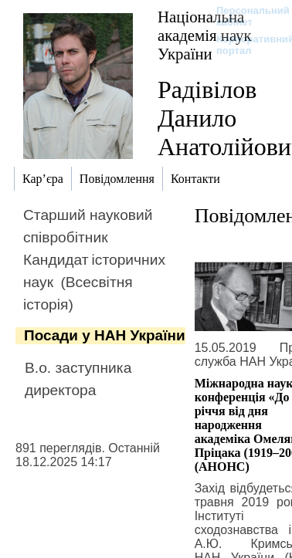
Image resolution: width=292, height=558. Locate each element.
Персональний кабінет (245, 16)
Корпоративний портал (245, 44)
